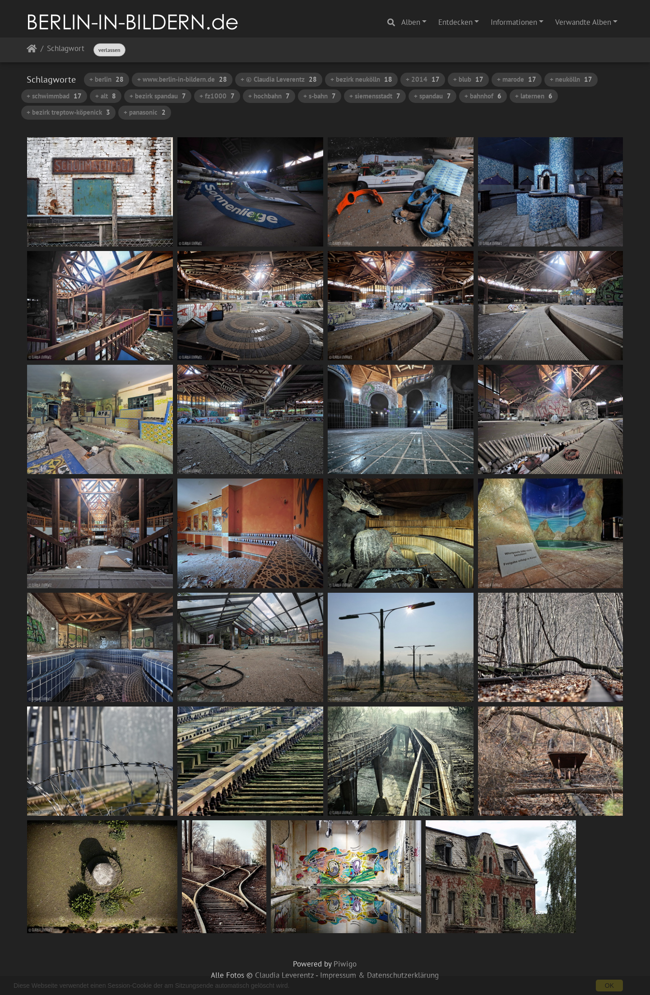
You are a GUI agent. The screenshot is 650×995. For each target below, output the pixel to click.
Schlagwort (65, 49)
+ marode (516, 79)
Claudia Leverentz (284, 975)
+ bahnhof (482, 96)
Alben (410, 22)
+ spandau (432, 96)
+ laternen (533, 96)
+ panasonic (145, 112)
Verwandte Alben (583, 22)
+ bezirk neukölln (361, 79)
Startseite (32, 50)
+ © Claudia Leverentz (279, 79)
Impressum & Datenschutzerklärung (379, 975)
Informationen (514, 22)
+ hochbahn (269, 96)
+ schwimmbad (54, 96)
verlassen (109, 49)
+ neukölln (571, 79)
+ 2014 (423, 79)
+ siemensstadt (374, 96)
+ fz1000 (217, 96)
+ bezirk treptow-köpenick (68, 112)
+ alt (105, 96)
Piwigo (345, 964)
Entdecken (455, 22)
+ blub (468, 79)
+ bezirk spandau (158, 96)
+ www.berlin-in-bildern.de (182, 79)
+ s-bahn (319, 96)
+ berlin (106, 79)
